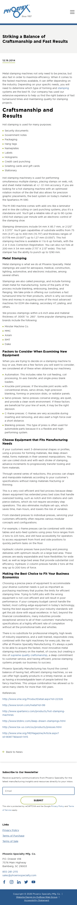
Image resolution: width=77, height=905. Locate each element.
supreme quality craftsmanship (29, 655)
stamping (63, 88)
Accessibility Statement (36, 900)
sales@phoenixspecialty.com (19, 875)
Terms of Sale (10, 841)
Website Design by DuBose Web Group (36, 897)
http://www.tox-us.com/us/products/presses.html (32, 727)
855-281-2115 (10, 871)
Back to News (14, 751)
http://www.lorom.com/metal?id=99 (23, 705)
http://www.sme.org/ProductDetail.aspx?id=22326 (32, 699)
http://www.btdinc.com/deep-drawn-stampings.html (33, 720)
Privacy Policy (57, 806)
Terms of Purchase (13, 835)
